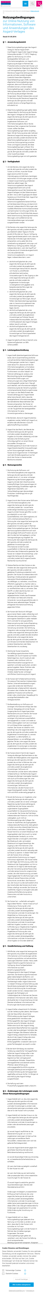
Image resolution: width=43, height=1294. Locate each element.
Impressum (30, 1290)
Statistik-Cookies (10, 1274)
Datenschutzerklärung (17, 1290)
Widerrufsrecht (35, 11)
